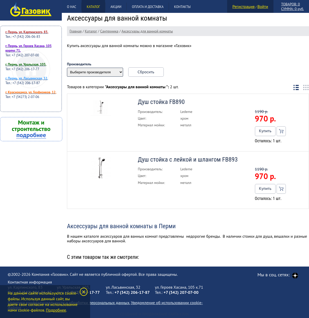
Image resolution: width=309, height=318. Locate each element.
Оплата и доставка (148, 7)
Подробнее (56, 310)
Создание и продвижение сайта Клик (154, 314)
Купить (265, 130)
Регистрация (244, 6)
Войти (262, 6)
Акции (115, 7)
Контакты (182, 7)
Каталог (93, 7)
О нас (71, 7)
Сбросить (146, 71)
